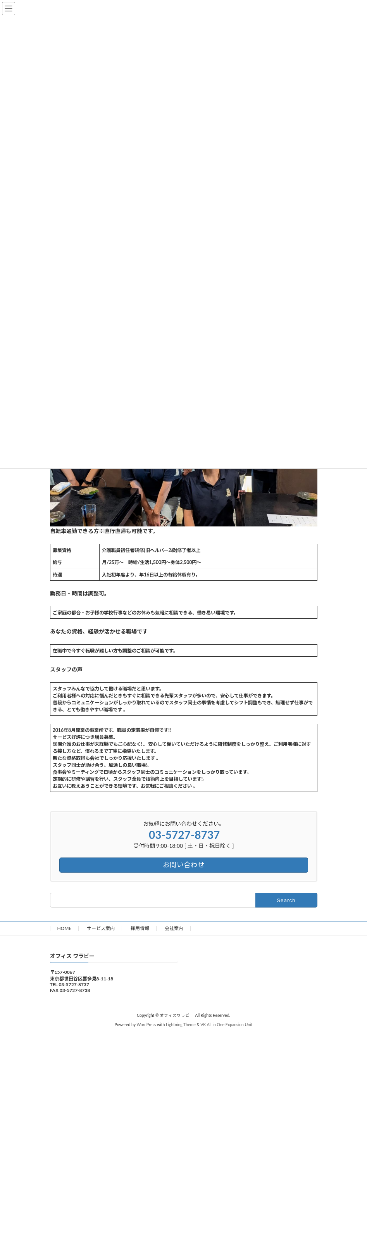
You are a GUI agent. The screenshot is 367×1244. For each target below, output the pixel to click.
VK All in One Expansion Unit (226, 1024)
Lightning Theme (181, 1024)
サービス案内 (101, 928)
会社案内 (174, 928)
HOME (64, 928)
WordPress (146, 1024)
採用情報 (140, 928)
